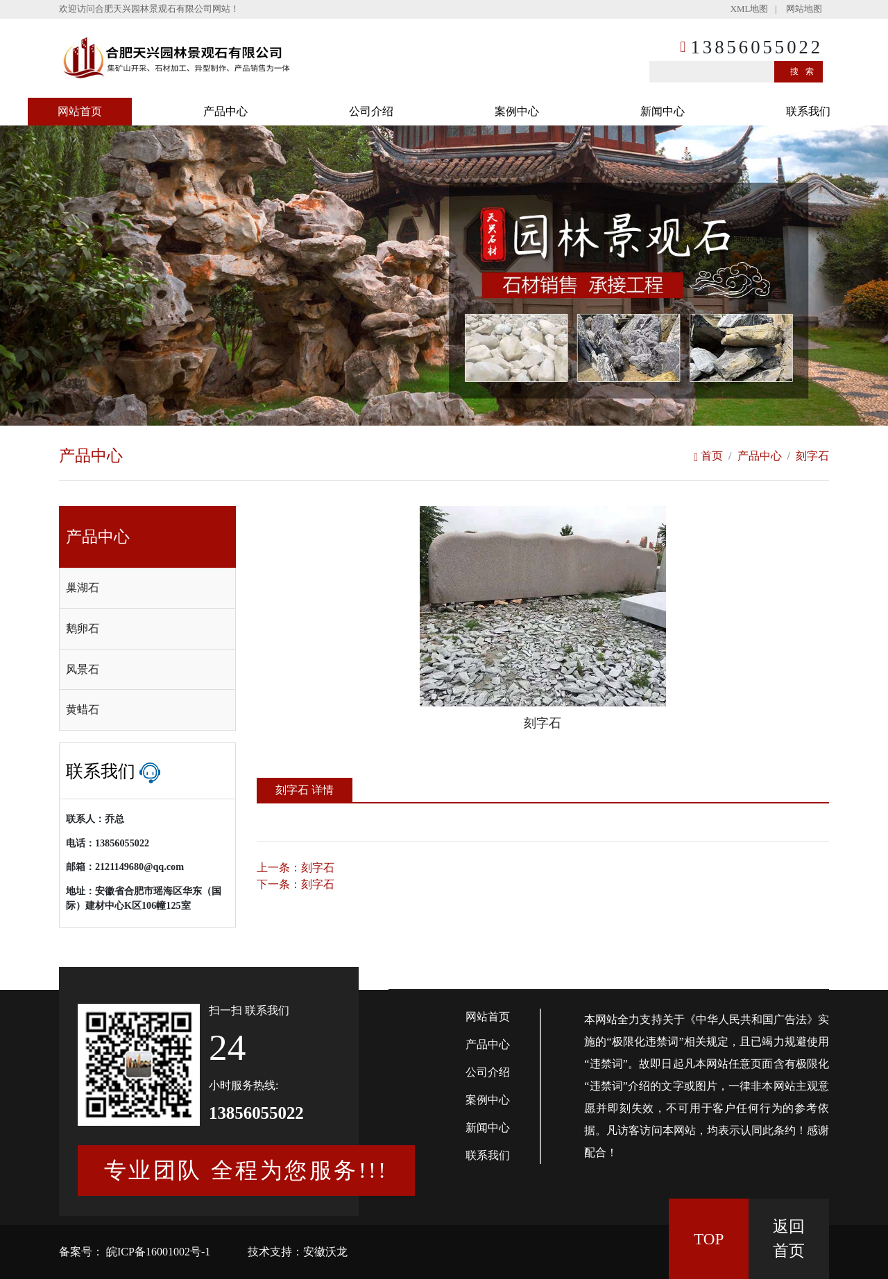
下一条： (295, 884)
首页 (708, 456)
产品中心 (225, 111)
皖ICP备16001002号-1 (156, 1252)
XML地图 (749, 9)
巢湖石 (82, 587)
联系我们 (808, 111)
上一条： (295, 867)
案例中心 (517, 111)
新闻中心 (662, 111)
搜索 (805, 71)
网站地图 (804, 9)
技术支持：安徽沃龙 (298, 1252)
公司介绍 (371, 111)
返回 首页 (789, 1238)
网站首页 (80, 111)
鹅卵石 (82, 628)
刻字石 (812, 456)
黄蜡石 (82, 709)
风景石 (82, 669)
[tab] (147, 588)
